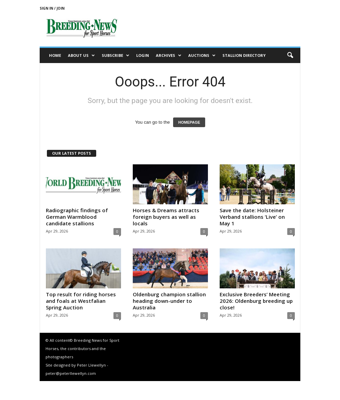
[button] (290, 55)
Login (142, 55)
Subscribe (115, 55)
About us (81, 55)
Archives (168, 55)
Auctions (202, 55)
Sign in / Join (52, 8)
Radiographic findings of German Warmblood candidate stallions (77, 217)
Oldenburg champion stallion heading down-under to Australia (169, 301)
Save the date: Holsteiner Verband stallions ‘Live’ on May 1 (252, 217)
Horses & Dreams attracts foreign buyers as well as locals (166, 217)
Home (55, 55)
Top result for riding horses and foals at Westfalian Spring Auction (81, 301)
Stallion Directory (244, 55)
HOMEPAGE (189, 122)
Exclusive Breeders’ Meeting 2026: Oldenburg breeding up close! (256, 301)
